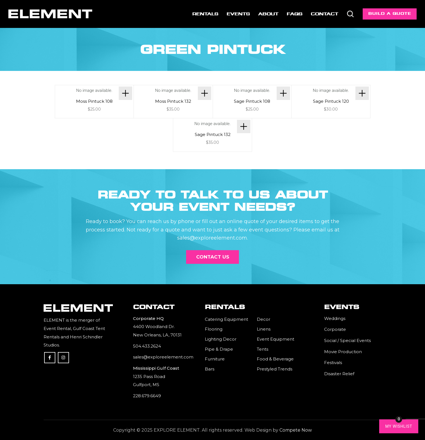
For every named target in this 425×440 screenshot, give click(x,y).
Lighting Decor (220, 339)
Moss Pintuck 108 (94, 101)
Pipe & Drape (219, 349)
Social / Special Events (347, 340)
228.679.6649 (147, 395)
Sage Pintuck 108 (252, 101)
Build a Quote (389, 13)
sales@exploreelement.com (163, 357)
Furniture (215, 359)
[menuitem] (205, 14)
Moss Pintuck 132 (173, 101)
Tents (262, 349)
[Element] (50, 14)
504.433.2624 (147, 346)
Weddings (334, 318)
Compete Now (295, 430)
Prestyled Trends (274, 369)
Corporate (335, 329)
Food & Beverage (275, 359)
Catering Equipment (226, 319)
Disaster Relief (339, 373)
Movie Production (343, 351)
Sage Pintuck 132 (213, 134)
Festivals (333, 362)
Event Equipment (275, 339)
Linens (263, 329)
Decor (263, 319)
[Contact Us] (212, 257)
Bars (209, 369)
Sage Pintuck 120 (331, 101)
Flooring (213, 329)
